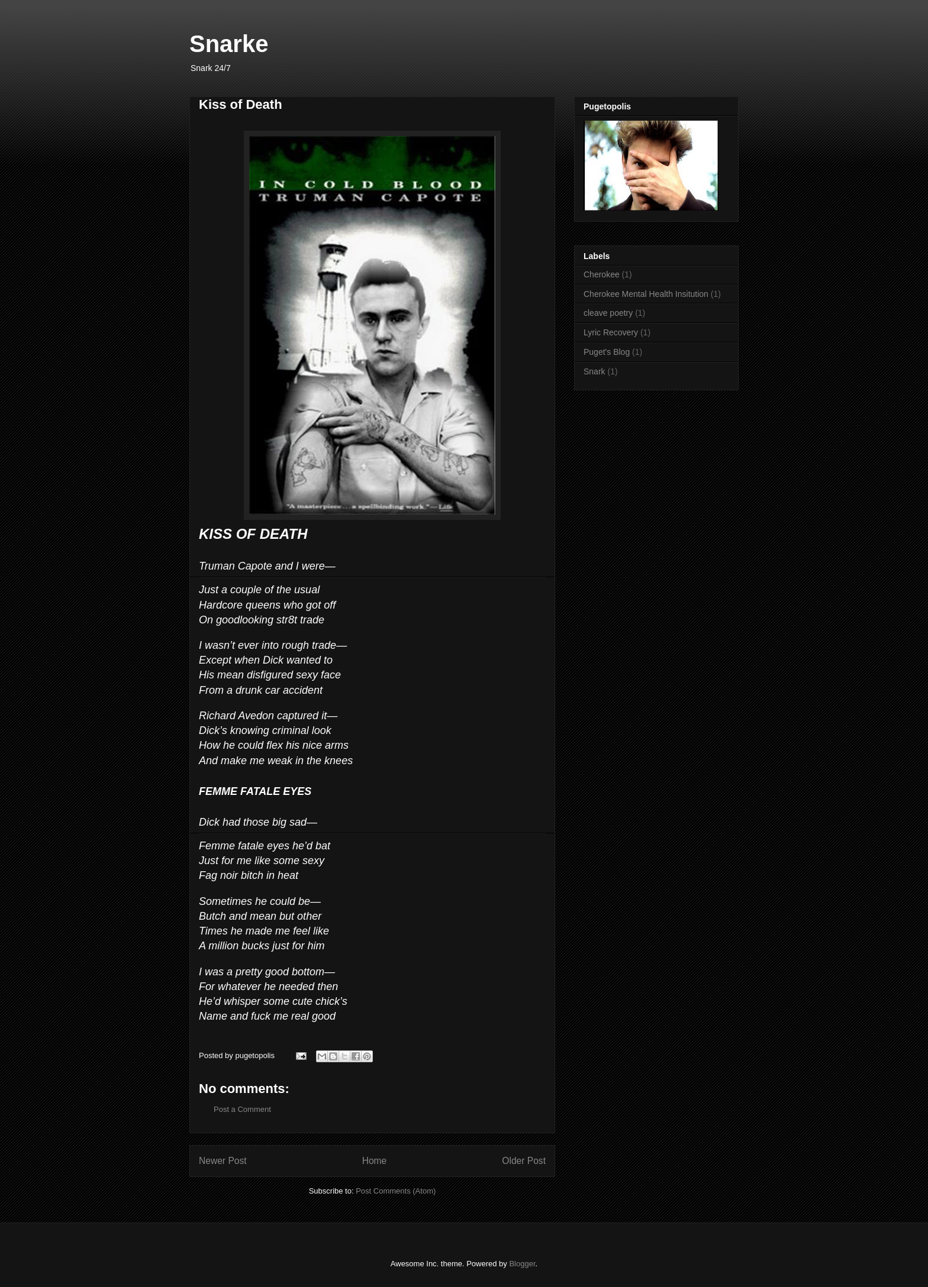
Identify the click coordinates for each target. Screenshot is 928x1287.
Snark (594, 371)
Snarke (228, 44)
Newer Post (223, 1161)
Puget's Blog (607, 352)
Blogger (522, 1263)
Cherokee (602, 274)
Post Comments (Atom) (396, 1190)
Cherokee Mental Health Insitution (646, 294)
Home (374, 1161)
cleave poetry (608, 313)
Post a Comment (242, 1109)
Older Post (524, 1161)
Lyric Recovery (611, 332)
